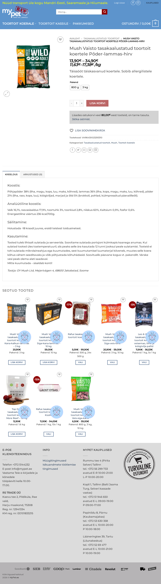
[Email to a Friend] (84, 150)
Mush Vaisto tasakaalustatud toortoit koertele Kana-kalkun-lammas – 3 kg (17, 340)
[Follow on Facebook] (133, 2)
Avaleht (75, 38)
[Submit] (104, 12)
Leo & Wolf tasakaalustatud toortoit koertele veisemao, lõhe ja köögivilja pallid (144, 340)
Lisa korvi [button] (17, 362)
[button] (119, 3)
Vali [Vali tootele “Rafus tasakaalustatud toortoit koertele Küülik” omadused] (48, 434)
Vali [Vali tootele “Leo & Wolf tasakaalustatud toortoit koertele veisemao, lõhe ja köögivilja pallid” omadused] (144, 362)
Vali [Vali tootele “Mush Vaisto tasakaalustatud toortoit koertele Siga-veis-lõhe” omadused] (112, 362)
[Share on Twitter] (78, 150)
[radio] (75, 87)
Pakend (74, 82)
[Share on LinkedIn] (95, 150)
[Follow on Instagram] (138, 2)
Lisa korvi (97, 103)
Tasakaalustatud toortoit (101, 38)
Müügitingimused (54, 460)
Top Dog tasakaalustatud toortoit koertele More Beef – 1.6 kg (16, 414)
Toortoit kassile (54, 23)
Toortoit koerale (19, 23)
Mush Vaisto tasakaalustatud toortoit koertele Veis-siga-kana (80, 414)
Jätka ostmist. (81, 119)
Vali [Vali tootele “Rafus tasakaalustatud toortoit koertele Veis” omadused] (80, 362)
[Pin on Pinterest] (90, 150)
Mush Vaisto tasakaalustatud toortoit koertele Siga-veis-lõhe (112, 339)
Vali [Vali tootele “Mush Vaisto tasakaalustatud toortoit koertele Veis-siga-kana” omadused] (80, 434)
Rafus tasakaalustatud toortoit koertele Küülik (48, 412)
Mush (114, 143)
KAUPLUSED (152, 3)
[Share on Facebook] (72, 150)
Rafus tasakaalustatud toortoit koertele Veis (80, 336)
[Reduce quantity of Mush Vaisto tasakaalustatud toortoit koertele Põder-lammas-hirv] (71, 103)
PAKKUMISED (83, 23)
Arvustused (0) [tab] (32, 174)
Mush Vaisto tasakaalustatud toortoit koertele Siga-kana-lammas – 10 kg (48, 340)
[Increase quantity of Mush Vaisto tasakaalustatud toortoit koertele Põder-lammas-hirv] (82, 103)
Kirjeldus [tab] (11, 174)
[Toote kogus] (76, 103)
